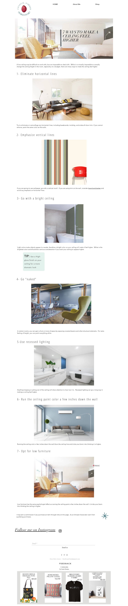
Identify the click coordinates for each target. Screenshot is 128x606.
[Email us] (65, 547)
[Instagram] (60, 531)
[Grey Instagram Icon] (67, 555)
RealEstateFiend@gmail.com (71, 559)
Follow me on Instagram (35, 529)
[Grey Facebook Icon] (62, 555)
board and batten (94, 188)
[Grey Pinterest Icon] (64, 555)
